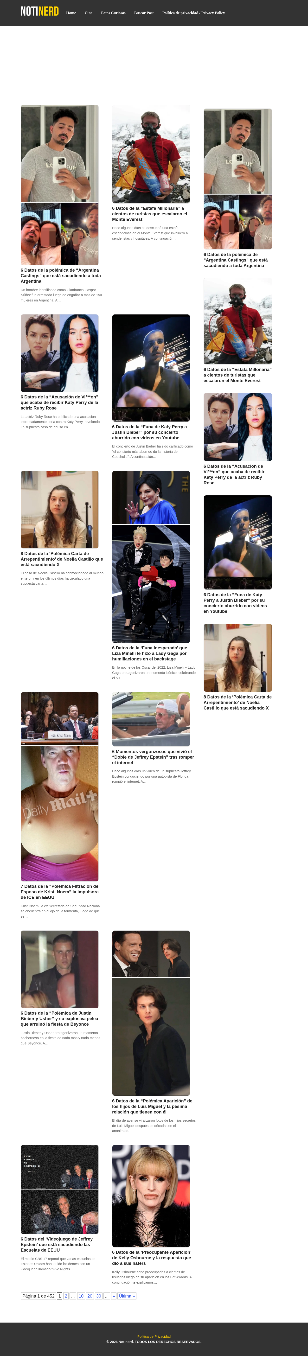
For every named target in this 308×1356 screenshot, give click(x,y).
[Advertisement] (154, 61)
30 (98, 1295)
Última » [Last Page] (127, 1295)
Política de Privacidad (154, 1336)
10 (81, 1295)
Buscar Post (144, 13)
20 (89, 1295)
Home (71, 13)
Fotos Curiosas (113, 13)
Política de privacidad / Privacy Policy (193, 13)
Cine (88, 13)
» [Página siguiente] (114, 1295)
